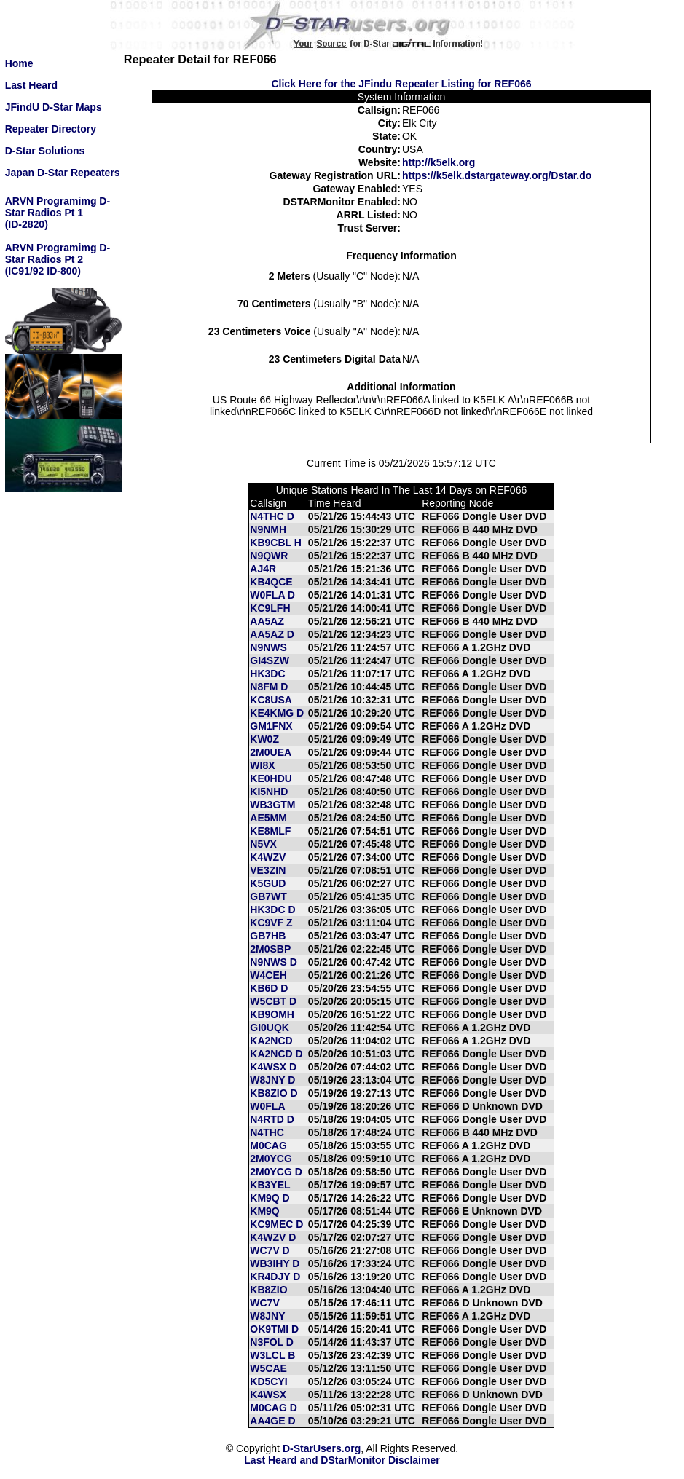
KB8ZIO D (273, 1093)
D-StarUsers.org (322, 1448)
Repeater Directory (50, 129)
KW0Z (264, 739)
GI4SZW (269, 660)
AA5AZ (267, 621)
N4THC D (272, 516)
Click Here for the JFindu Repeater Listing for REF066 (401, 84)
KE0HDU (271, 778)
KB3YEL (270, 1185)
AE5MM (268, 818)
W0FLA (267, 1106)
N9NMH (268, 529)
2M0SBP (270, 949)
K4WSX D (273, 1067)
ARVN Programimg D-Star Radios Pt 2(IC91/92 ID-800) (57, 259)
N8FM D (269, 687)
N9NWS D (273, 962)
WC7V (264, 1303)
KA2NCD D (276, 1054)
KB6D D (269, 988)
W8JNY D (272, 1080)
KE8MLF (270, 831)
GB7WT (268, 896)
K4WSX (268, 1394)
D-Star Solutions (45, 151)
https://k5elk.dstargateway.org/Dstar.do (496, 175)
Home (19, 63)
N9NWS (268, 647)
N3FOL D (272, 1342)
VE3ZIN (268, 870)
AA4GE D (272, 1421)
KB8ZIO (268, 1289)
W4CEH (268, 975)
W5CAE (268, 1368)
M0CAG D (273, 1407)
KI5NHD (269, 791)
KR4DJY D (275, 1276)
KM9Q (264, 1211)
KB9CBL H (276, 542)
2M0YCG (271, 1158)
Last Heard (31, 85)
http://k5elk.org (438, 162)
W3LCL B (272, 1355)
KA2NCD (271, 1040)
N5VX (263, 844)
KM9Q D (269, 1198)
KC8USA (271, 700)
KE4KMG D (277, 713)
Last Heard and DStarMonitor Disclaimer (341, 1460)
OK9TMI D (274, 1329)
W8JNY (267, 1316)
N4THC (267, 1132)
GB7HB (268, 936)
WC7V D (269, 1250)
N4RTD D (272, 1119)
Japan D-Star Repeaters (62, 172)
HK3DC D (272, 909)
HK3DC (267, 673)
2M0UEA (270, 752)
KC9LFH (270, 608)
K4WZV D (273, 1237)
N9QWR (269, 555)
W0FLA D (272, 595)
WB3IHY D (274, 1263)
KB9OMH (272, 1014)
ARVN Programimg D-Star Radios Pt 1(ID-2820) (57, 212)
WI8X (262, 765)
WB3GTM (272, 805)
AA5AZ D (272, 634)
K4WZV (268, 857)
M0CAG (268, 1145)
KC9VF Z (271, 922)
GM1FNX (271, 726)
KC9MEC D (276, 1224)
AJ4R (263, 569)
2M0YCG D (276, 1172)
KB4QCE (271, 582)
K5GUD (268, 883)
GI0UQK (269, 1027)
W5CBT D (273, 1001)
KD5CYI (268, 1381)
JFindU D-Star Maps (53, 107)
